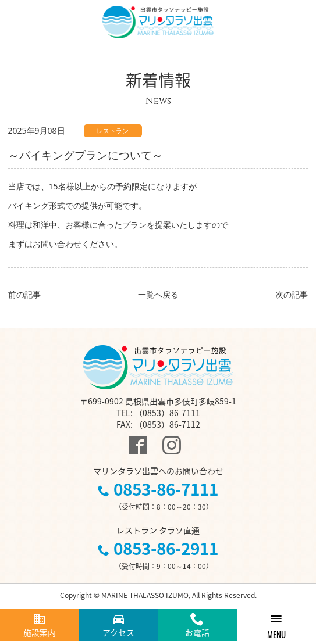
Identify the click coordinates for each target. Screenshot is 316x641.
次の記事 (291, 294)
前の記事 (24, 294)
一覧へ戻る (158, 294)
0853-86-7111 (165, 489)
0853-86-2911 (165, 548)
